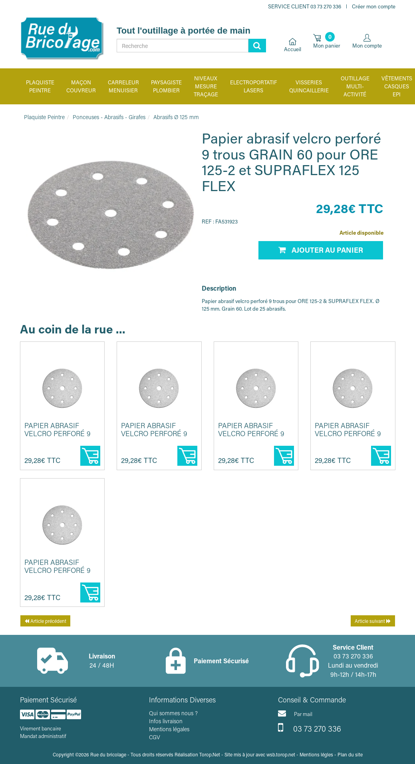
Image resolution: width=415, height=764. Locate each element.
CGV (154, 737)
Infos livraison (166, 721)
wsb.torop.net (280, 754)
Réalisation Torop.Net (197, 754)
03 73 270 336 (309, 728)
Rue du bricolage (108, 754)
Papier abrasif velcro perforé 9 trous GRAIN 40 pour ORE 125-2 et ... (59, 573)
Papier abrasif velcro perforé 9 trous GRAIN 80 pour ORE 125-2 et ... (59, 437)
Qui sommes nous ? (173, 713)
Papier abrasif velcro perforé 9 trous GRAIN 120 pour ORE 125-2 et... (155, 437)
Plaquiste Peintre (44, 117)
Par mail (295, 713)
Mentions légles (316, 754)
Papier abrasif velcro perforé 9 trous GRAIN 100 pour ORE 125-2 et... (252, 437)
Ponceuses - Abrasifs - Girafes (109, 117)
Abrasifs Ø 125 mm (176, 117)
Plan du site (350, 754)
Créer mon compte (373, 6)
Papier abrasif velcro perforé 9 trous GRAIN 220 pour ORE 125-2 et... (348, 437)
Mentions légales (169, 729)
